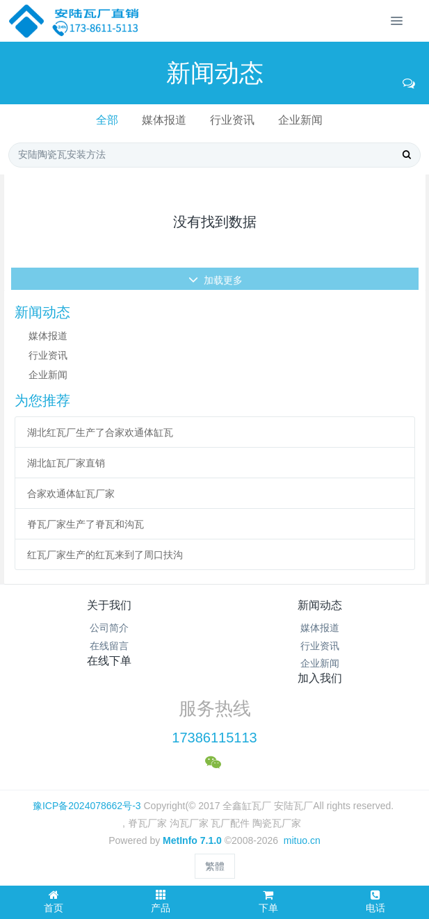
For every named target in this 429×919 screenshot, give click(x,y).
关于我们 (109, 605)
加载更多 (215, 289)
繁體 (215, 866)
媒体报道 (164, 120)
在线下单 (109, 661)
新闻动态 (320, 605)
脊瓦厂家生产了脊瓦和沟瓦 (85, 524)
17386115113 (214, 737)
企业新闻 (300, 120)
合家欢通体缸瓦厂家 (71, 493)
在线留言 (109, 645)
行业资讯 (232, 120)
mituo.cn (302, 840)
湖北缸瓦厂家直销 (66, 463)
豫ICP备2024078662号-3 (87, 805)
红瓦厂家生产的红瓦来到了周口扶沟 (105, 554)
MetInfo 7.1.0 (192, 840)
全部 (107, 120)
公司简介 (109, 627)
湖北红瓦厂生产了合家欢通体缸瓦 (100, 432)
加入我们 (320, 678)
